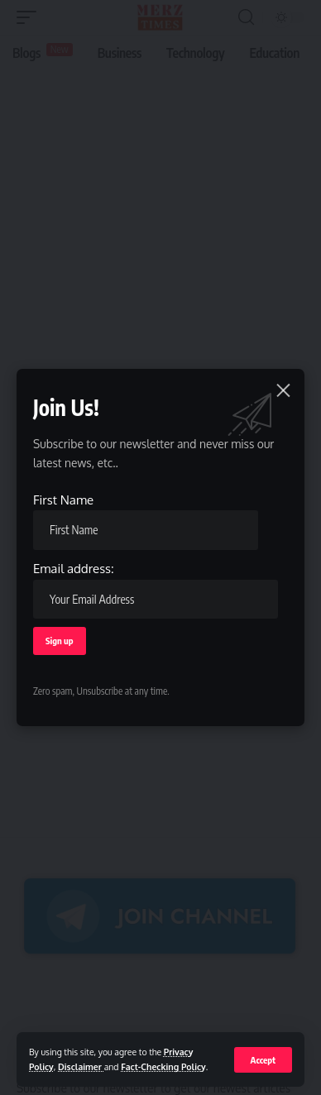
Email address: (155, 590)
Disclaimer (81, 1066)
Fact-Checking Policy (163, 1066)
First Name (145, 521)
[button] (263, 1060)
